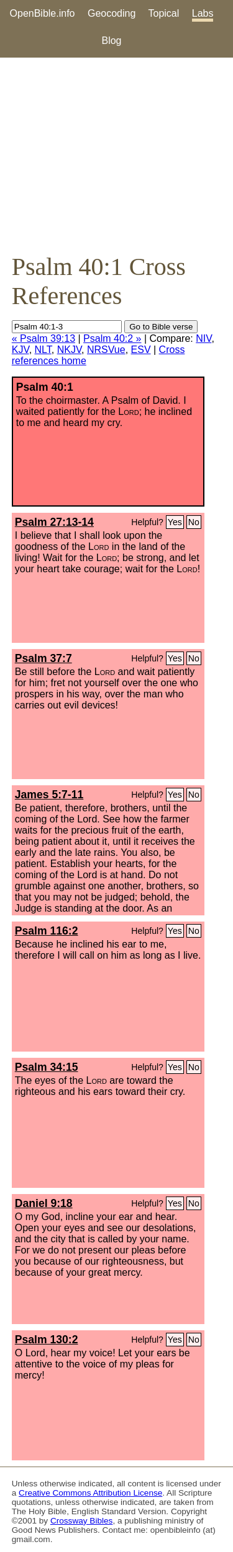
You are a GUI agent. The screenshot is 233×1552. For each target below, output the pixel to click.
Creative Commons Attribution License (90, 1493)
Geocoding (111, 13)
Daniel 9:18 (44, 1203)
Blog (111, 40)
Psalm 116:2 (46, 931)
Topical (164, 13)
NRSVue (106, 349)
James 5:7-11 (49, 794)
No (193, 522)
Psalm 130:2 (46, 1339)
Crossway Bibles (81, 1520)
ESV (141, 349)
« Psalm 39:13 (43, 338)
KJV (20, 349)
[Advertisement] (116, 154)
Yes (175, 522)
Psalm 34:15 (46, 1067)
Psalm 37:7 (43, 658)
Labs (203, 13)
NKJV (69, 349)
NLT (43, 349)
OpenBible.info (42, 13)
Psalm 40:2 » (112, 338)
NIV (203, 338)
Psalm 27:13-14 (54, 522)
